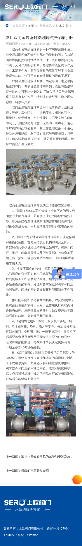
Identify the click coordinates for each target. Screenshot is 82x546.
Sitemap (32, 535)
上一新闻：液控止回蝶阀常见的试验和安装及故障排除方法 (43, 456)
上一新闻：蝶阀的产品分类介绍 (27, 470)
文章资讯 (45, 26)
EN (64, 6)
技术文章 (62, 26)
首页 (31, 26)
